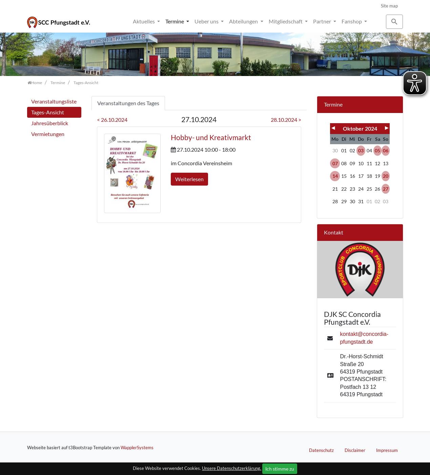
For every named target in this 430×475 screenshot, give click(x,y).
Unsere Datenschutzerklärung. (231, 468)
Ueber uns (207, 21)
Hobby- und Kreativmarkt (211, 137)
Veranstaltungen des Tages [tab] (128, 103)
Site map (389, 5)
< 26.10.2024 (112, 119)
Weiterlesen (189, 179)
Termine (175, 21)
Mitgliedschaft (286, 21)
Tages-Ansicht (47, 112)
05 (377, 150)
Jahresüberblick (49, 123)
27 (385, 189)
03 (361, 150)
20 (385, 176)
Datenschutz (321, 450)
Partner (322, 21)
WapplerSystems (137, 447)
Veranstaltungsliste (54, 101)
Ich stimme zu (279, 469)
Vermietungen (47, 134)
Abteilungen (244, 21)
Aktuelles (144, 21)
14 (335, 176)
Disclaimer (355, 450)
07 (335, 163)
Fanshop (352, 21)
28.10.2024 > (286, 119)
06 (385, 150)
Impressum (387, 450)
